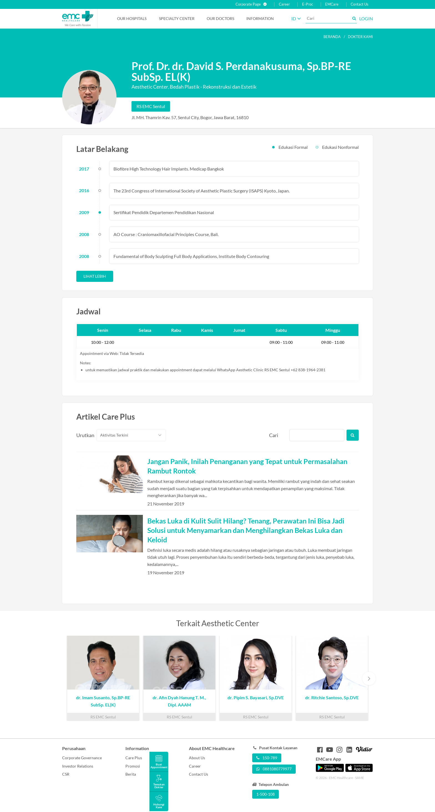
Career (284, 4)
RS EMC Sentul (150, 106)
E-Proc (307, 4)
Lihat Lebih (95, 276)
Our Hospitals (131, 18)
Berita (130, 774)
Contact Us (359, 4)
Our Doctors (220, 18)
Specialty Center (176, 18)
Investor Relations (77, 766)
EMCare (331, 4)
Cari (273, 435)
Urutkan (83, 435)
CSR (65, 774)
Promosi (132, 766)
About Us (197, 757)
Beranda (332, 36)
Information (260, 18)
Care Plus (133, 757)
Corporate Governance (82, 757)
